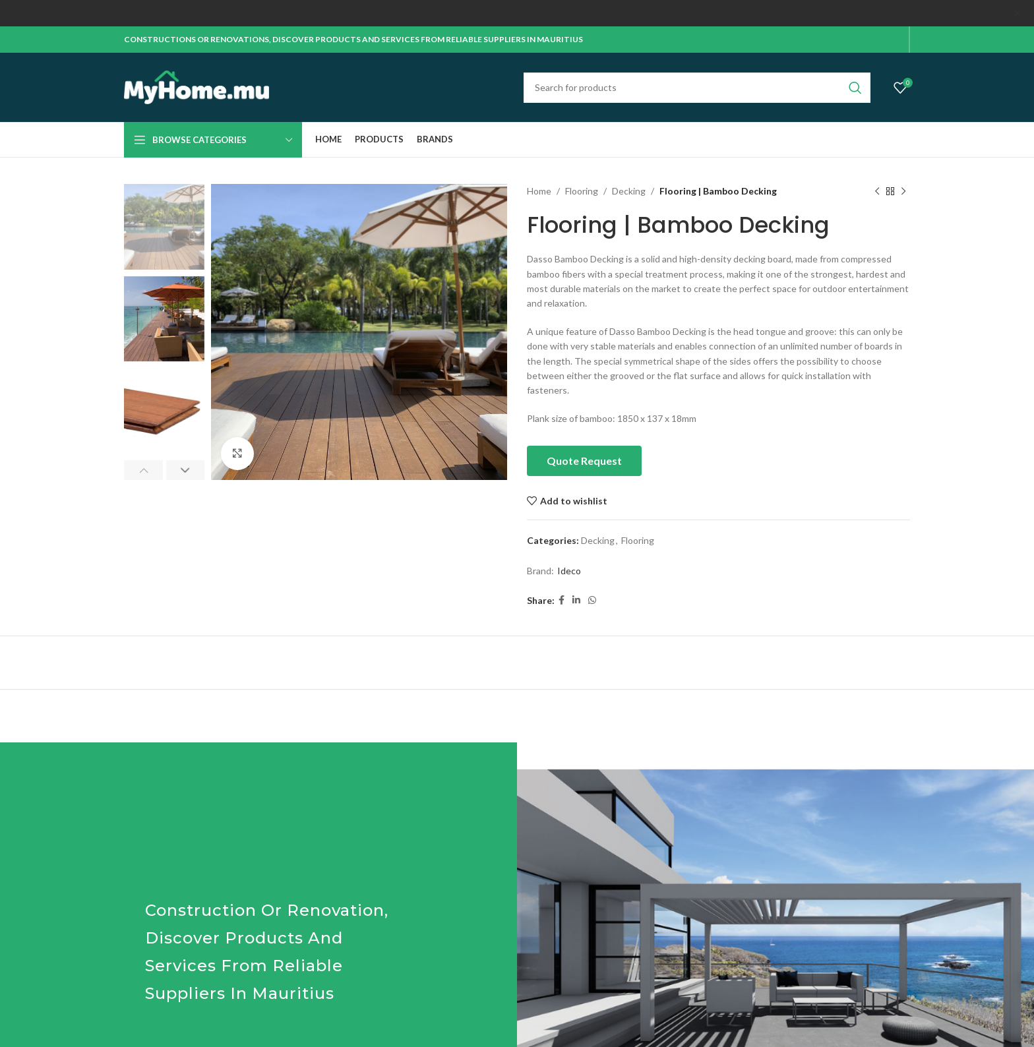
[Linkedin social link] (576, 600)
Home (539, 190)
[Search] (697, 87)
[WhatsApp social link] (592, 600)
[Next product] (903, 190)
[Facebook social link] (561, 600)
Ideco (569, 570)
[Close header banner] (1017, 13)
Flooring (581, 190)
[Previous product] (877, 190)
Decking (629, 190)
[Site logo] (196, 85)
